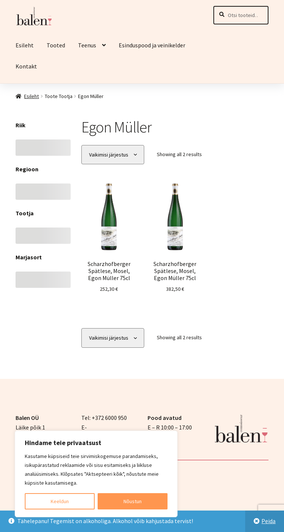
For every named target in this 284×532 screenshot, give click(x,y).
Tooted (56, 45)
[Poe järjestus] (112, 155)
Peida (268, 521)
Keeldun (60, 501)
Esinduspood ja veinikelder (152, 45)
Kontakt (26, 66)
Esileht (25, 45)
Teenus (87, 45)
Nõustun (133, 501)
